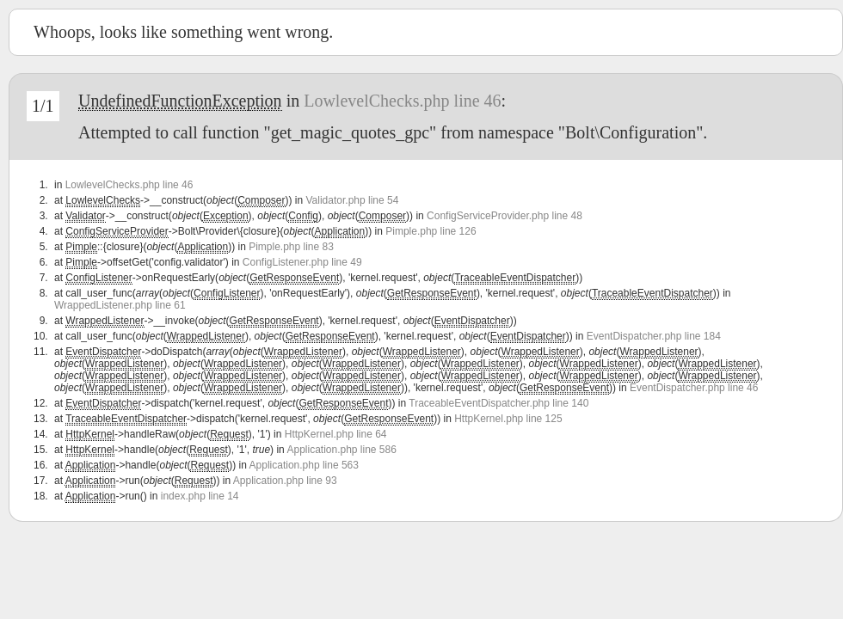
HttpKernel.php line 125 (508, 419)
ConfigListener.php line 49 (302, 262)
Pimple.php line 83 (291, 247)
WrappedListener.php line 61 (120, 305)
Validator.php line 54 (352, 200)
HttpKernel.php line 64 (336, 434)
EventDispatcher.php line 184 (654, 336)
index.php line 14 (200, 496)
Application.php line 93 (285, 481)
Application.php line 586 (341, 450)
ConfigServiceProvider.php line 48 (504, 216)
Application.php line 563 (304, 465)
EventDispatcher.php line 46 (694, 388)
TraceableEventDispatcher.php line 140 (498, 403)
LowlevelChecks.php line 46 (402, 100)
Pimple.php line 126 (430, 231)
